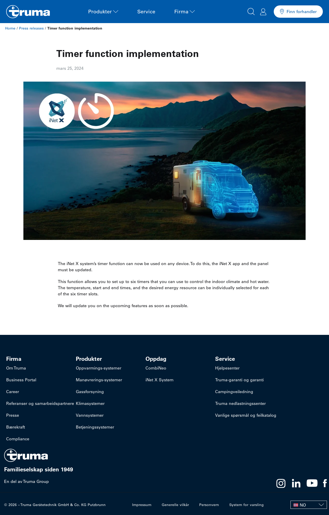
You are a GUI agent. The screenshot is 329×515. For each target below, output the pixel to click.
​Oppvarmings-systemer (98, 368)
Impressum (142, 504)
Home (10, 28)
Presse (12, 415)
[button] (251, 10)
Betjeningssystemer (95, 427)
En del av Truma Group (26, 481)
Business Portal (21, 379)
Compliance (17, 438)
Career (12, 391)
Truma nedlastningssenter (240, 403)
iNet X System (159, 379)
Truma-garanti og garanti (239, 379)
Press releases (31, 28)
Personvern (209, 504)
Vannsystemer (90, 415)
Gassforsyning (90, 391)
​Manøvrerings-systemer (99, 379)
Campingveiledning (234, 391)
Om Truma (16, 368)
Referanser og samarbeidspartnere (40, 403)
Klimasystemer (90, 403)
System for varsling (247, 504)
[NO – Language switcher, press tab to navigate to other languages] (309, 505)
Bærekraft (15, 427)
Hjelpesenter (227, 368)
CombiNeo (155, 368)
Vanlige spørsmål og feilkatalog (245, 415)
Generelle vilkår (175, 504)
